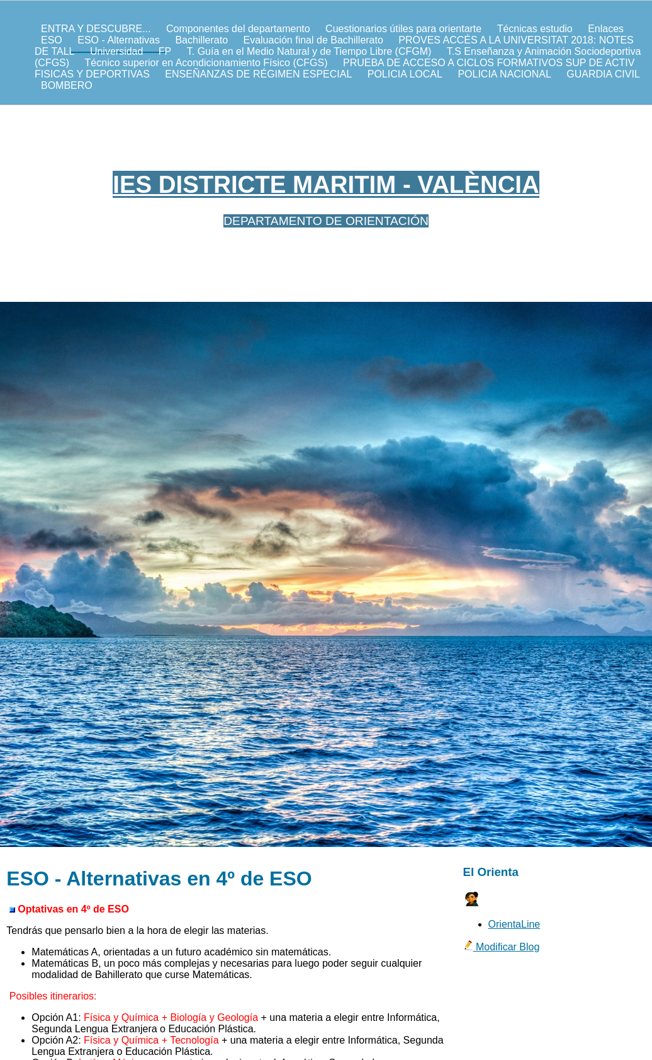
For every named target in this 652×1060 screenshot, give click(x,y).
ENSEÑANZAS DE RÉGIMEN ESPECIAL (258, 74)
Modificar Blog (501, 947)
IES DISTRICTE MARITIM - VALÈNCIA (326, 184)
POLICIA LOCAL (405, 74)
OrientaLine (514, 924)
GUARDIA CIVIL (602, 74)
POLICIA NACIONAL (504, 74)
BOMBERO (67, 85)
